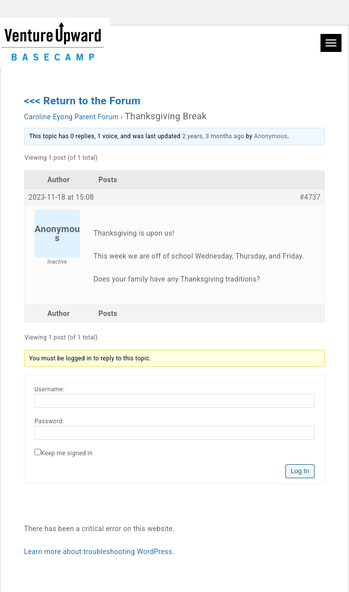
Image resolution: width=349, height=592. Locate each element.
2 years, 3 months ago (213, 136)
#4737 (310, 197)
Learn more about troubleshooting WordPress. (99, 552)
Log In (300, 471)
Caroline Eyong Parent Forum (71, 117)
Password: (49, 421)
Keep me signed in (66, 453)
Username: (49, 389)
